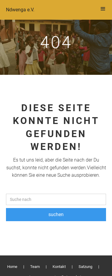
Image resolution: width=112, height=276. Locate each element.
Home (12, 266)
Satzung (85, 266)
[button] (103, 9)
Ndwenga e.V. (20, 10)
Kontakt (59, 266)
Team (35, 266)
